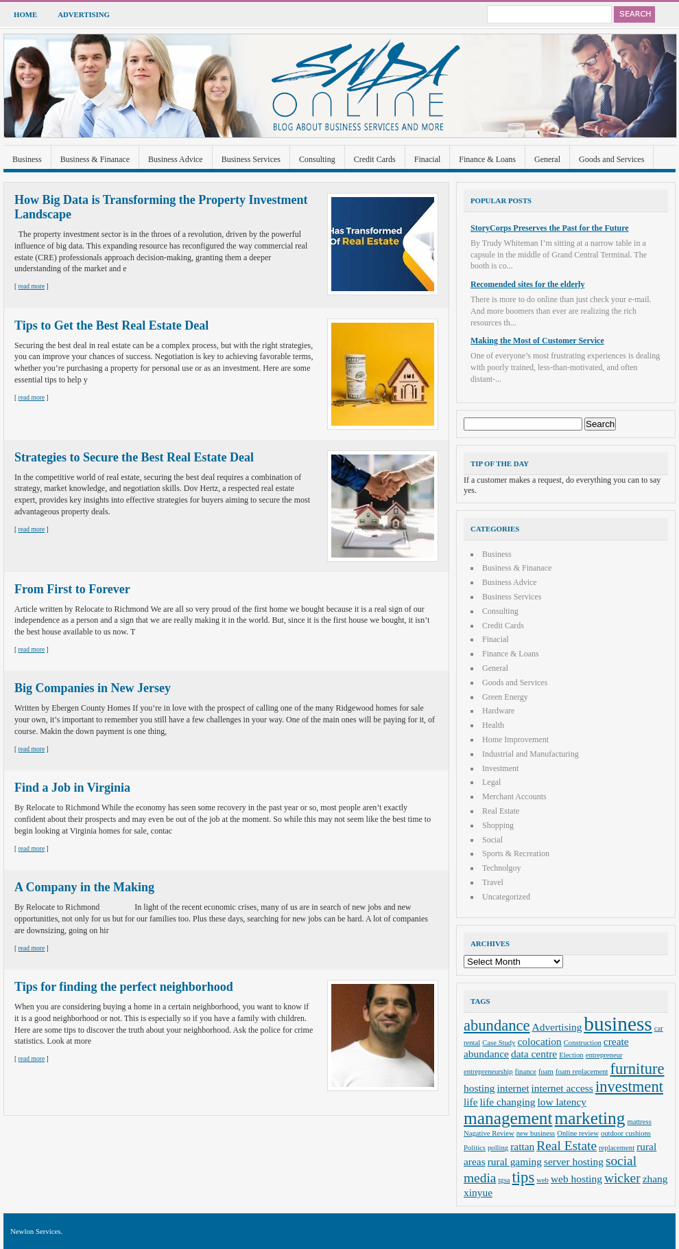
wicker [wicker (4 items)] (622, 1178)
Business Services (251, 159)
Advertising (84, 14)
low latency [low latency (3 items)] (562, 1102)
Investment (500, 768)
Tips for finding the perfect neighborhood (123, 987)
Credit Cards (375, 159)
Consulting (317, 159)
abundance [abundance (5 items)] (497, 1025)
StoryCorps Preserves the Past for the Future (549, 228)
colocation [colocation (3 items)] (540, 1041)
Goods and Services (611, 159)
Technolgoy (501, 868)
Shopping (498, 825)
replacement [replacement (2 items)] (616, 1147)
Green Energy (505, 697)
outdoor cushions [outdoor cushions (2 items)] (626, 1133)
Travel (492, 882)
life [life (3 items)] (471, 1102)
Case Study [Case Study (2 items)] (498, 1042)
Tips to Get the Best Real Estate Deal (111, 325)
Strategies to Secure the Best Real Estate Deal (134, 457)
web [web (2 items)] (542, 1180)
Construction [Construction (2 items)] (582, 1042)
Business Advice (175, 159)
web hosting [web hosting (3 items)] (576, 1178)
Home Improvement (515, 739)
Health (493, 725)
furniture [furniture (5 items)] (637, 1068)
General (547, 159)
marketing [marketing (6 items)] (590, 1117)
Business (27, 159)
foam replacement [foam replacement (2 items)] (582, 1071)
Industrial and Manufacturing (530, 754)
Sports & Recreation (515, 853)
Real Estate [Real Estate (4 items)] (566, 1145)
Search (634, 14)
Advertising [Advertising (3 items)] (557, 1027)
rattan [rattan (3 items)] (522, 1146)
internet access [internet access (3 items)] (562, 1088)
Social (492, 840)
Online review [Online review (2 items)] (578, 1133)
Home (25, 14)
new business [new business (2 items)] (536, 1133)
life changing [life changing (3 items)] (508, 1102)
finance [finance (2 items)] (525, 1071)
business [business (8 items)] (618, 1024)
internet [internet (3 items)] (513, 1088)
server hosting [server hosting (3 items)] (574, 1161)
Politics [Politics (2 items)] (475, 1147)
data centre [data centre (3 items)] (534, 1053)
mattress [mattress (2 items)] (639, 1121)
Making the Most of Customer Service (537, 340)
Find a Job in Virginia (72, 787)
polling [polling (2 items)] (498, 1147)
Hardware (498, 710)
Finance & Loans (487, 159)
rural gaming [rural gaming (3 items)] (515, 1161)
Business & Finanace (95, 159)
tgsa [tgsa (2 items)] (504, 1180)
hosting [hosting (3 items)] (479, 1088)
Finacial (427, 159)
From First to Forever (72, 589)
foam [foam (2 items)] (545, 1071)
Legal (491, 782)
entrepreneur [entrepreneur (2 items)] (604, 1055)
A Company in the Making (84, 887)
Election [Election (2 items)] (571, 1055)
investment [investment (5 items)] (629, 1086)
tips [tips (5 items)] (523, 1177)
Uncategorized (506, 897)
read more (32, 286)
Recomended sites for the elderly (527, 284)
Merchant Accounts (514, 796)
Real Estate (500, 811)
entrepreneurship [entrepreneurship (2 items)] (488, 1071)
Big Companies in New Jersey (92, 688)
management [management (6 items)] (508, 1117)
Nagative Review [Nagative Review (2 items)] (489, 1133)
